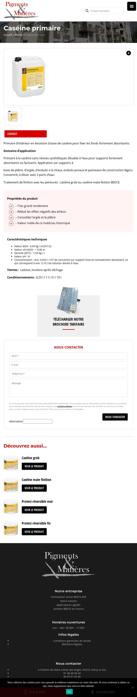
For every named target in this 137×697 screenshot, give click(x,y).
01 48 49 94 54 (72, 673)
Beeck (18, 34)
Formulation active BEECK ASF (68, 597)
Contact (25, 134)
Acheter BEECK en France (69, 609)
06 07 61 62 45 (72, 676)
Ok (69, 691)
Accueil (8, 34)
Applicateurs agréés (68, 605)
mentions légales (64, 406)
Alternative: (16, 421)
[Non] (132, 687)
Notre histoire (68, 601)
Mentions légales (72, 644)
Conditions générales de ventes (72, 640)
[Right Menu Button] (131, 6)
